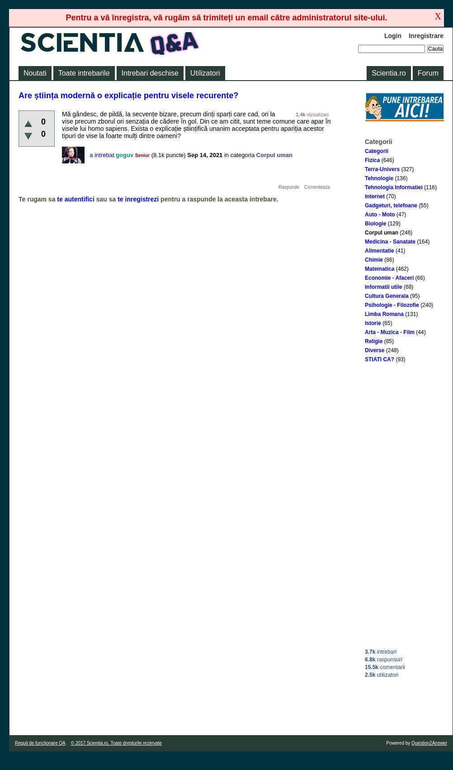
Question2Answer (429, 743)
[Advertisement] (404, 505)
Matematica (379, 269)
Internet (375, 196)
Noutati (35, 73)
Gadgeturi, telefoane (391, 205)
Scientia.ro (389, 73)
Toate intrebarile (84, 73)
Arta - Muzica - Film (390, 332)
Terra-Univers (382, 169)
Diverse (374, 350)
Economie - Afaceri (389, 278)
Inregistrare (426, 35)
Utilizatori (205, 73)
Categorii (376, 151)
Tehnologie (379, 178)
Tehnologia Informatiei (394, 187)
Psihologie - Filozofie (392, 305)
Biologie (375, 223)
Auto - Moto (380, 214)
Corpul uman (381, 233)
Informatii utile (383, 287)
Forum (428, 73)
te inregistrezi (138, 199)
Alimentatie (379, 251)
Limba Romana (384, 314)
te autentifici (75, 199)
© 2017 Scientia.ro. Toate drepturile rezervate (116, 743)
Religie (373, 341)
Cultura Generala (387, 296)
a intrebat (102, 155)
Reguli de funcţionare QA (40, 743)
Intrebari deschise (150, 73)
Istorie (373, 323)
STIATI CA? (379, 359)
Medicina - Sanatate (390, 242)
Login (392, 35)
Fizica (372, 160)
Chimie (374, 260)
